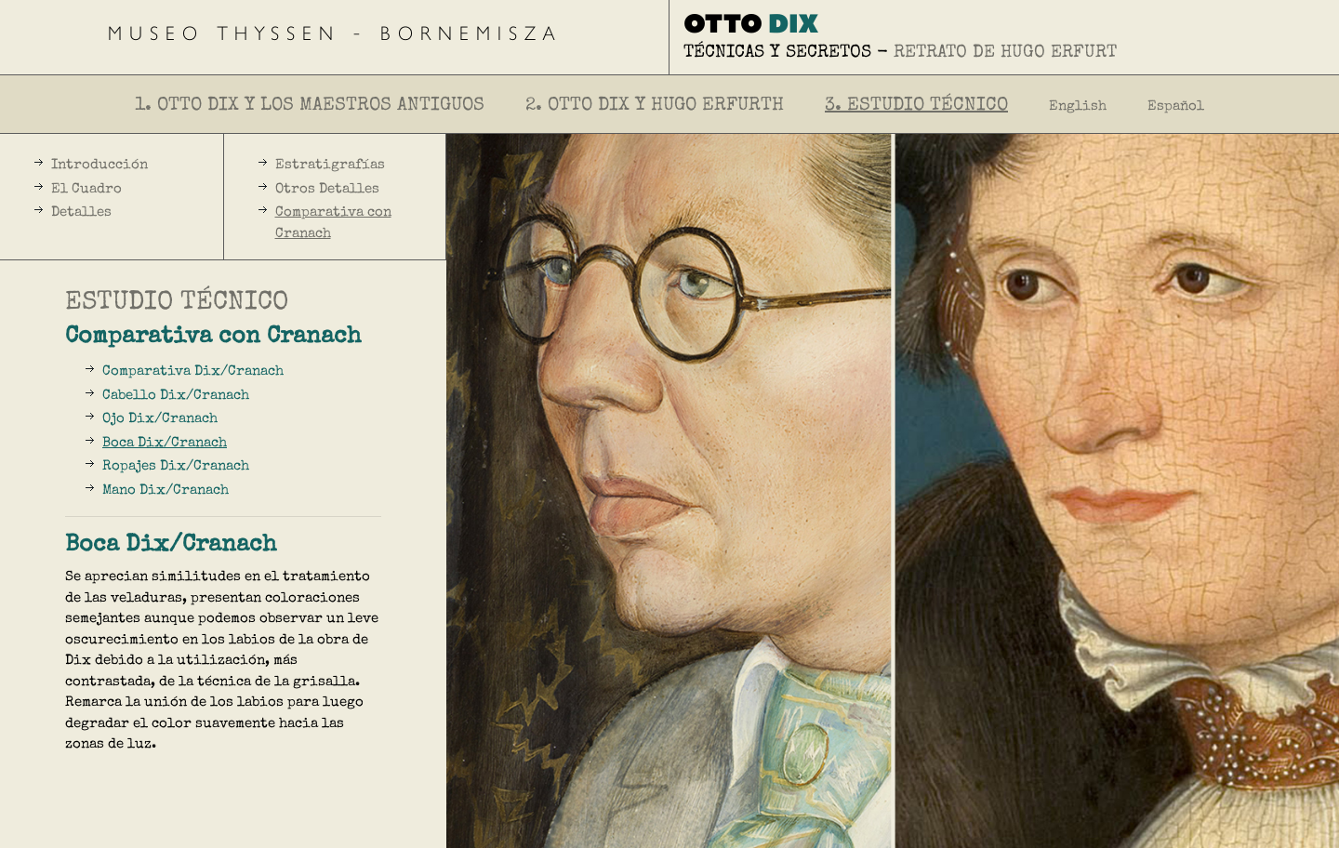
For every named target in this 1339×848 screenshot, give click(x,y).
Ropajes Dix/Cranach (175, 466)
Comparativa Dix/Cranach (193, 371)
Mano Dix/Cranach (165, 490)
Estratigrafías (330, 165)
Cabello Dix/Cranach (175, 396)
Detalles (81, 212)
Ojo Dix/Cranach (160, 419)
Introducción (99, 165)
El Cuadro (86, 189)
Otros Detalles (327, 189)
